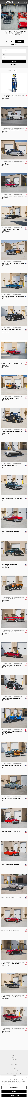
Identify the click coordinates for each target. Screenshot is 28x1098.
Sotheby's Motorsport (14, 1073)
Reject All (14, 1091)
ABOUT (14, 1055)
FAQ (14, 1066)
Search (14, 61)
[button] (24, 2)
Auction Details (9, 41)
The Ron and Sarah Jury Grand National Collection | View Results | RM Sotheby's (14, 2)
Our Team (14, 1059)
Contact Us (14, 1062)
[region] (14, 1087)
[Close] (26, 1077)
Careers (14, 1068)
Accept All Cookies (14, 1095)
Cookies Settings (14, 1087)
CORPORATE (14, 1064)
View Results (19, 41)
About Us (14, 1057)
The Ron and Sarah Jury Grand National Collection (14, 32)
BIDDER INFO (14, 44)
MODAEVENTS (14, 1070)
